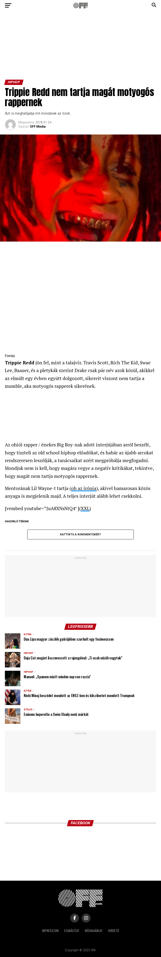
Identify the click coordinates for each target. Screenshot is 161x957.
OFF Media (38, 126)
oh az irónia (83, 488)
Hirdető (113, 930)
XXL (85, 508)
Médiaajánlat (94, 930)
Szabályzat (72, 930)
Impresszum (50, 930)
